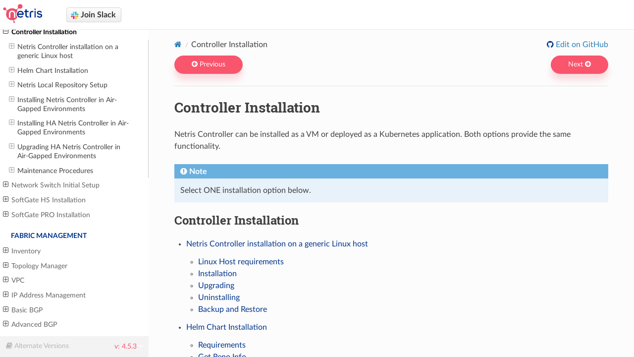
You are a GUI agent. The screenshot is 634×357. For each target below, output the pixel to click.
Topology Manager (35, 266)
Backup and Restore (232, 309)
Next (579, 64)
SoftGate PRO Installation (46, 215)
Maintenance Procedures (51, 171)
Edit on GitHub (581, 45)
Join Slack (93, 15)
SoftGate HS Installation (44, 200)
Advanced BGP (30, 324)
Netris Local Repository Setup (58, 85)
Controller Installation (40, 32)
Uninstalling (219, 297)
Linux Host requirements (241, 262)
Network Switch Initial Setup (51, 185)
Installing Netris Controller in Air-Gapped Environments (63, 104)
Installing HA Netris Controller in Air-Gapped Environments (69, 127)
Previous (208, 64)
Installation (217, 274)
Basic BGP (23, 310)
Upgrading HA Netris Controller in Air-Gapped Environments (64, 151)
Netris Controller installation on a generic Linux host (63, 51)
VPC (13, 280)
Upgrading (216, 286)
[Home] (178, 44)
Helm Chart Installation (48, 70)
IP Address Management (44, 295)
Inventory (22, 251)
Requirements (222, 345)
